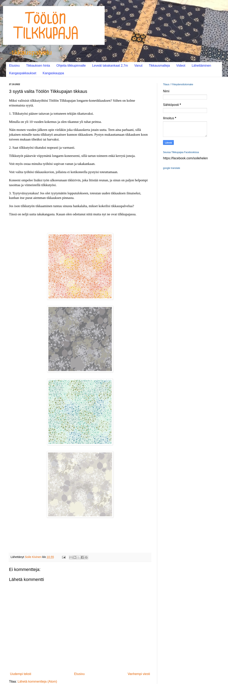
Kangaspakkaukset (22, 73)
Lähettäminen (201, 65)
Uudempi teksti (20, 674)
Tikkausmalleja (159, 65)
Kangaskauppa (53, 73)
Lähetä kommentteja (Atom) (37, 681)
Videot (180, 65)
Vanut (138, 65)
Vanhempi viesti (139, 674)
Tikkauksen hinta (38, 65)
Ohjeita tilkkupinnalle (71, 65)
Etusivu (14, 65)
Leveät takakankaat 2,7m (110, 65)
